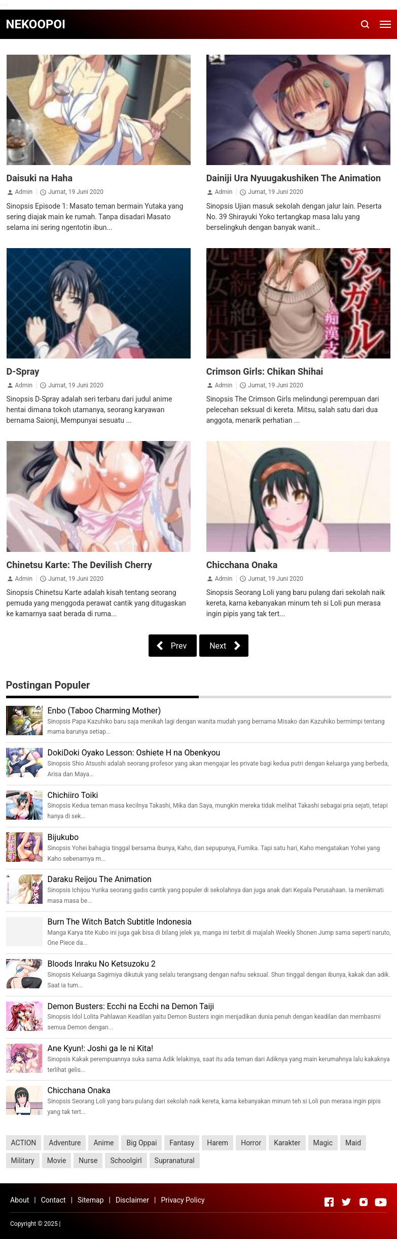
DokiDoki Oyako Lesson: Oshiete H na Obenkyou (134, 752)
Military (22, 1160)
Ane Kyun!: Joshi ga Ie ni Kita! (101, 1048)
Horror (251, 1143)
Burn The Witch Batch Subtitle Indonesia (120, 922)
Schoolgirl (125, 1160)
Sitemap (90, 1200)
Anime (103, 1143)
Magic (323, 1143)
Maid (353, 1143)
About (19, 1200)
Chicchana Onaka (242, 564)
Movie (56, 1160)
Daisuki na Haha (40, 178)
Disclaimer (132, 1200)
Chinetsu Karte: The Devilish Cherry (79, 564)
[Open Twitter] (346, 1202)
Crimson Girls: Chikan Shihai (264, 371)
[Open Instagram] (363, 1202)
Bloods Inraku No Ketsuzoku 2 (102, 964)
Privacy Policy (182, 1200)
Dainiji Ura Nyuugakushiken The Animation (293, 178)
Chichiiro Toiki (73, 795)
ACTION (24, 1143)
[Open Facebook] (329, 1202)
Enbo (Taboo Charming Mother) (104, 710)
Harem (217, 1143)
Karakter (287, 1143)
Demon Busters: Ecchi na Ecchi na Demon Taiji (131, 1006)
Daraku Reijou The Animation (100, 879)
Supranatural (175, 1160)
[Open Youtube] (381, 1202)
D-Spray (23, 371)
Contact (53, 1200)
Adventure (65, 1143)
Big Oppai (141, 1143)
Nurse (88, 1160)
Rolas (130, 1223)
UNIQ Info (109, 1223)
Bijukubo (63, 837)
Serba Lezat (78, 1223)
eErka (147, 1223)
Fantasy (181, 1143)
